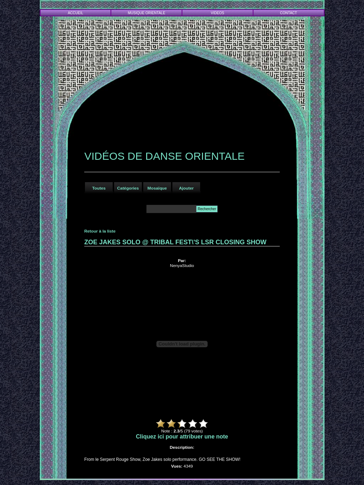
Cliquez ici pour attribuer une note (182, 437)
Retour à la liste (100, 231)
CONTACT (288, 13)
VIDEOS (217, 13)
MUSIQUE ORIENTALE (146, 13)
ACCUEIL (75, 13)
